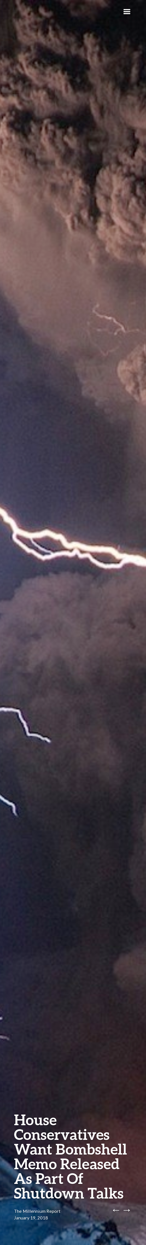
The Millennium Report (37, 1211)
